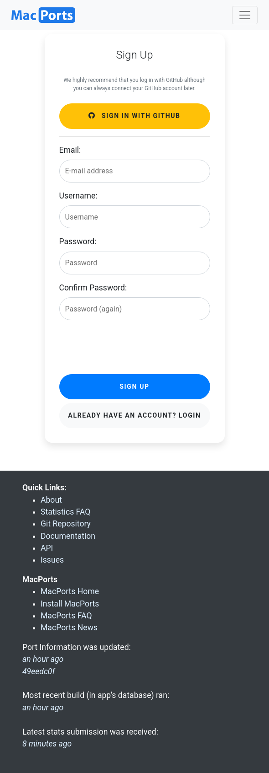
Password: (78, 241)
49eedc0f (38, 671)
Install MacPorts (70, 603)
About (51, 500)
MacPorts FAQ (66, 615)
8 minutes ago (47, 743)
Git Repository (66, 523)
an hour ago (42, 707)
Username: (78, 195)
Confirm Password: (93, 287)
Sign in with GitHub (134, 115)
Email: (70, 150)
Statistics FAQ (65, 511)
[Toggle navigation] (245, 15)
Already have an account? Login (134, 415)
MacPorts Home (70, 591)
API (47, 548)
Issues (52, 559)
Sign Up (134, 386)
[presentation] (128, 345)
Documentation (68, 536)
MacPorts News (69, 627)
